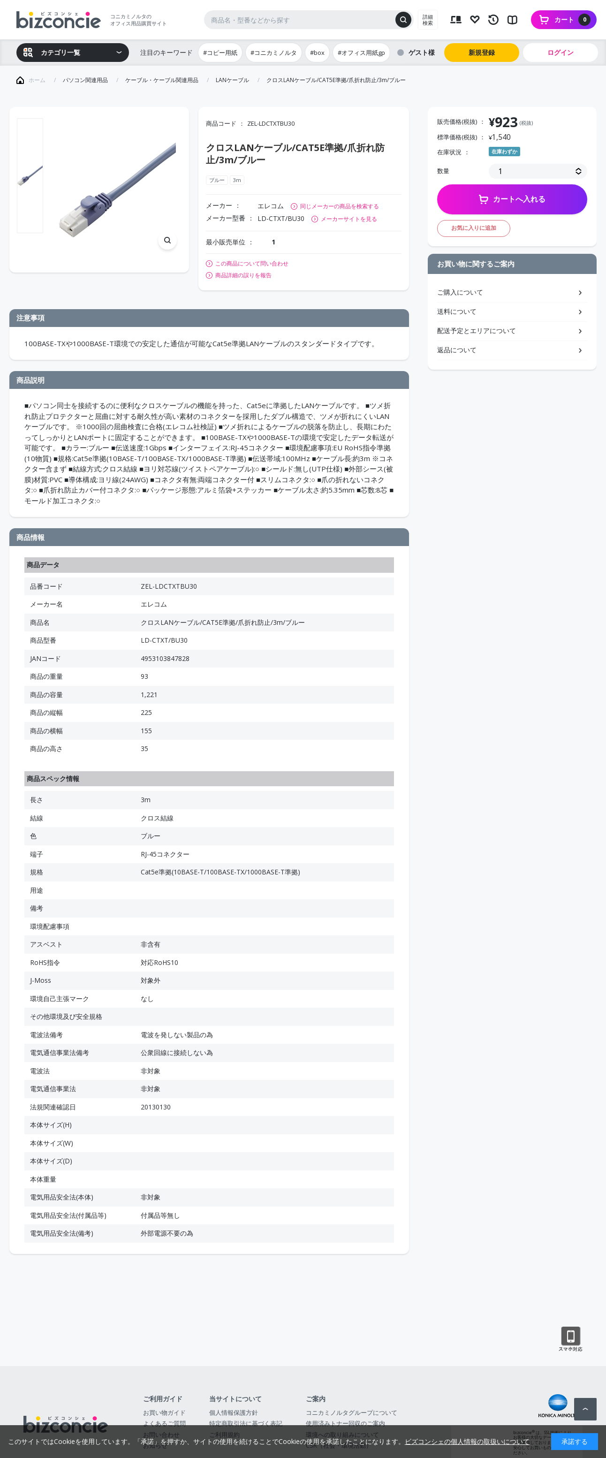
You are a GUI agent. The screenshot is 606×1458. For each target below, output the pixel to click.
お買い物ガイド (164, 1412)
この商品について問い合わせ (251, 263)
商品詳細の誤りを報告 (243, 275)
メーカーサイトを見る (349, 219)
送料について (457, 311)
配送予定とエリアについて (476, 330)
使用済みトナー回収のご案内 (345, 1423)
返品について (457, 349)
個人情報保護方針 (233, 1412)
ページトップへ (585, 1409)
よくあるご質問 (164, 1423)
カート (572, 20)
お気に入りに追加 (473, 228)
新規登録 (482, 52)
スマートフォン (571, 1339)
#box (317, 52)
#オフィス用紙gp (361, 52)
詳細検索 (428, 19)
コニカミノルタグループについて (351, 1412)
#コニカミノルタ (273, 52)
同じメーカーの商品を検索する (339, 206)
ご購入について (460, 292)
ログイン (560, 52)
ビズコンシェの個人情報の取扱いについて (467, 1441)
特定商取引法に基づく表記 (245, 1423)
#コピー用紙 (220, 52)
